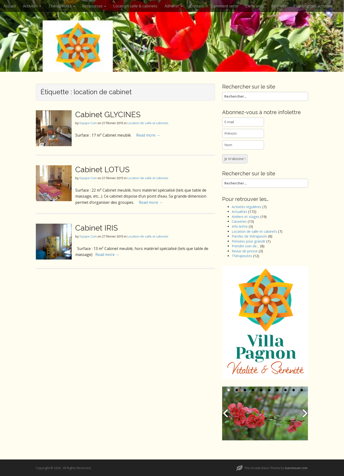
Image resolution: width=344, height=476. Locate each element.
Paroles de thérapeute (249, 236)
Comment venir (224, 6)
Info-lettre (240, 226)
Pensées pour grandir (248, 241)
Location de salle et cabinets (147, 123)
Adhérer (174, 6)
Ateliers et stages (245, 216)
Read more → (148, 135)
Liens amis (254, 6)
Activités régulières (246, 207)
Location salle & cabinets (135, 6)
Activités (32, 6)
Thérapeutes (61, 6)
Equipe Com (88, 123)
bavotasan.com (296, 468)
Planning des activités (312, 6)
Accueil (10, 6)
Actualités (239, 211)
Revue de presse (245, 251)
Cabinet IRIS (96, 227)
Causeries (239, 221)
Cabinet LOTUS (102, 169)
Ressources (94, 6)
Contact (197, 6)
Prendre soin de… (245, 246)
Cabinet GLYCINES (107, 114)
